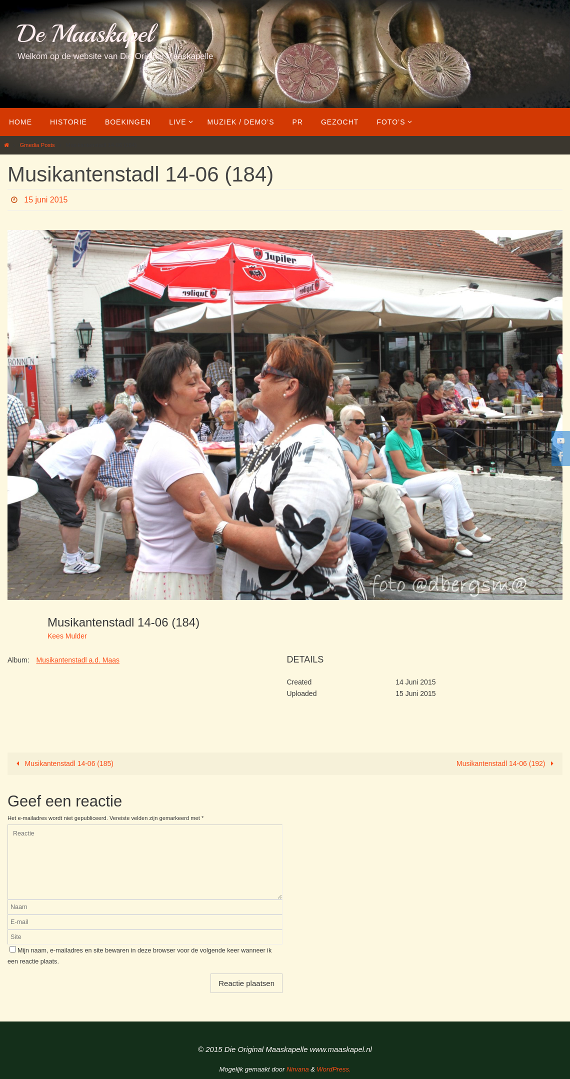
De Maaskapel (85, 34)
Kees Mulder (67, 636)
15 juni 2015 (46, 200)
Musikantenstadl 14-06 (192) (506, 764)
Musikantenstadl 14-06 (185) (63, 764)
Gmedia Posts (37, 145)
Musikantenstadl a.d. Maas (78, 660)
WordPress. (334, 1069)
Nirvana (297, 1069)
